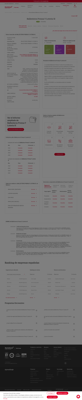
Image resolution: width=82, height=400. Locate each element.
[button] (78, 396)
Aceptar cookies (52, 397)
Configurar (51, 393)
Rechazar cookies (62, 393)
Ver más (5, 398)
